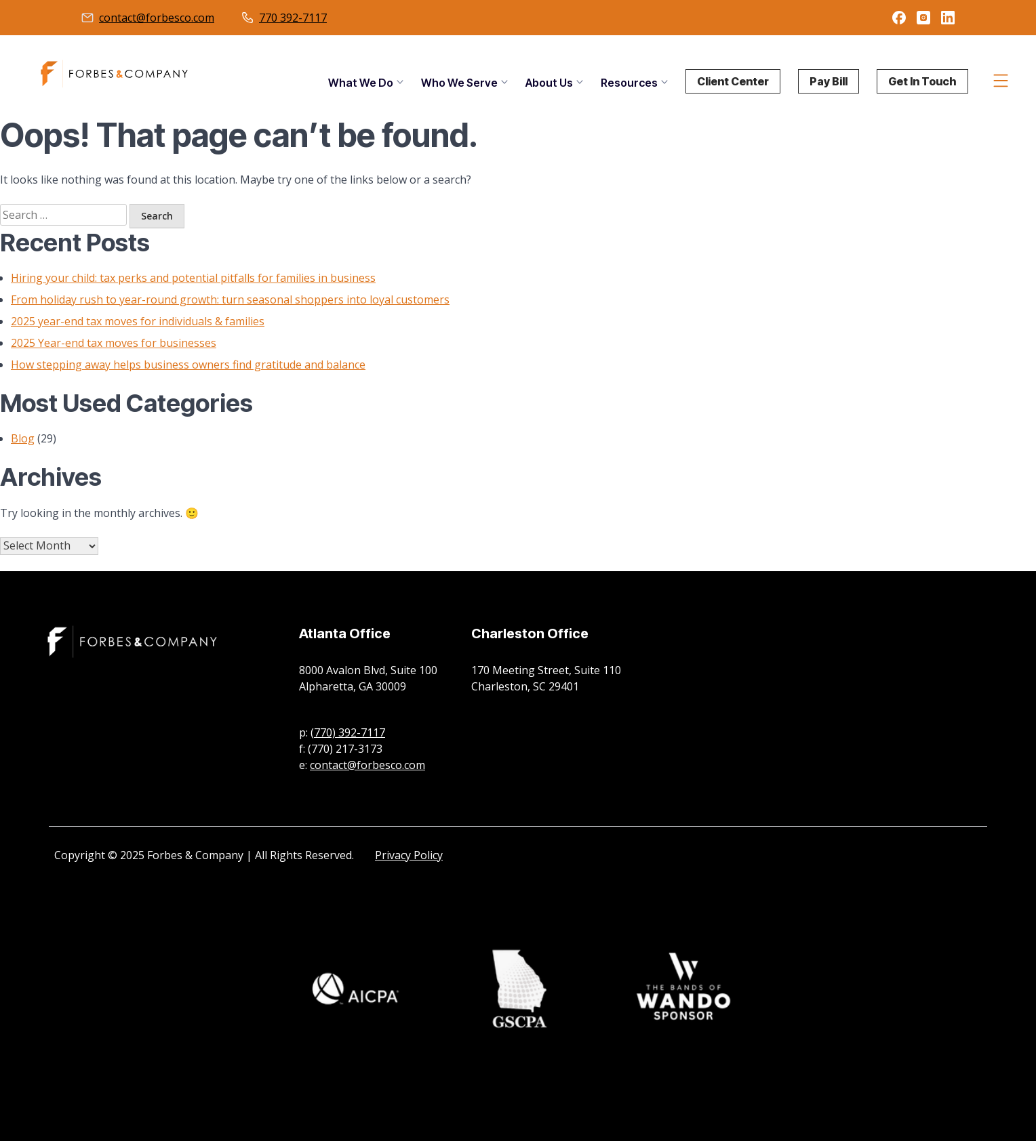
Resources (629, 82)
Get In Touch (922, 81)
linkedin (948, 17)
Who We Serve (459, 82)
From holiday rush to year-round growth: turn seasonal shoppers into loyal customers (230, 299)
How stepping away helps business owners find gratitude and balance (188, 364)
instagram (923, 17)
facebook (899, 17)
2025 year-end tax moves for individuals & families (137, 321)
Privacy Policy (409, 855)
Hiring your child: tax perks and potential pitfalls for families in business (193, 277)
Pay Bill (829, 81)
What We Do (360, 82)
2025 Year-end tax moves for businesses (113, 342)
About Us (549, 82)
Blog (23, 438)
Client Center (733, 81)
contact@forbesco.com (156, 17)
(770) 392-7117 (348, 732)
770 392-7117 (293, 17)
